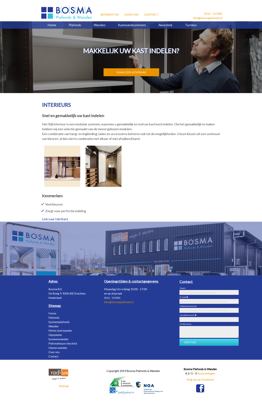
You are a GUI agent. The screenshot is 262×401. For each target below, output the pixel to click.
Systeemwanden (58, 339)
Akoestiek (165, 25)
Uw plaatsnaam (187, 315)
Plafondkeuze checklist (62, 343)
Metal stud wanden (60, 330)
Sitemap (64, 386)
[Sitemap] (54, 306)
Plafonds (75, 25)
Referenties (109, 14)
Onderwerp (185, 324)
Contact (151, 14)
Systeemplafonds (59, 322)
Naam (183, 288)
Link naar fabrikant (55, 219)
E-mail (183, 297)
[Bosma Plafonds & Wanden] (66, 12)
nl (132, 302)
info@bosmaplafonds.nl (207, 18)
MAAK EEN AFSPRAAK (131, 72)
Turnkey (191, 25)
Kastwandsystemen (132, 25)
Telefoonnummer (188, 306)
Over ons (131, 14)
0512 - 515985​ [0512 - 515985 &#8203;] (213, 13)
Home (52, 25)
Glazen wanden (57, 347)
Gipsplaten (55, 334)
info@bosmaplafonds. (117, 302)
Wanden (100, 25)
